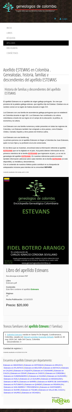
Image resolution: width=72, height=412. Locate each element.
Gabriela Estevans (14, 335)
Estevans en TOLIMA (29, 390)
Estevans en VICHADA (30, 393)
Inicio (9, 27)
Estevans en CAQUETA (23, 371)
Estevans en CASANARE (43, 371)
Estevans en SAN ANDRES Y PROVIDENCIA (21, 387)
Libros (9, 32)
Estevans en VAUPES (12, 393)
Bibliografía (12, 48)
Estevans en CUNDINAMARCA (16, 376)
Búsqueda (11, 38)
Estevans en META (11, 382)
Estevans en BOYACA (51, 368)
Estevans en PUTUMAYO (13, 384)
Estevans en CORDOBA (55, 373)
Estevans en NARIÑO (28, 382)
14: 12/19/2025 (19, 297)
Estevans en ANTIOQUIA (33, 365)
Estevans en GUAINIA (37, 376)
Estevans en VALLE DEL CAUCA (51, 390)
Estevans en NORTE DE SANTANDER (53, 382)
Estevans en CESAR (18, 373)
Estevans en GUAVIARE (56, 376)
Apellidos (11, 43)
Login (64, 19)
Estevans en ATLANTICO (13, 368)
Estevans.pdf (11, 283)
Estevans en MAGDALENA (51, 379)
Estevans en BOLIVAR (33, 368)
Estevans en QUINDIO (33, 384)
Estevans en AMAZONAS (13, 365)
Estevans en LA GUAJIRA (30, 379)
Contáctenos (12, 53)
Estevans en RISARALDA (53, 384)
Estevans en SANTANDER (50, 387)
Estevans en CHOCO (36, 373)
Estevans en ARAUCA (53, 365)
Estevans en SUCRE (12, 390)
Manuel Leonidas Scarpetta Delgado (39, 337)
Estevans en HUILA (11, 379)
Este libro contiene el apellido (22, 289)
